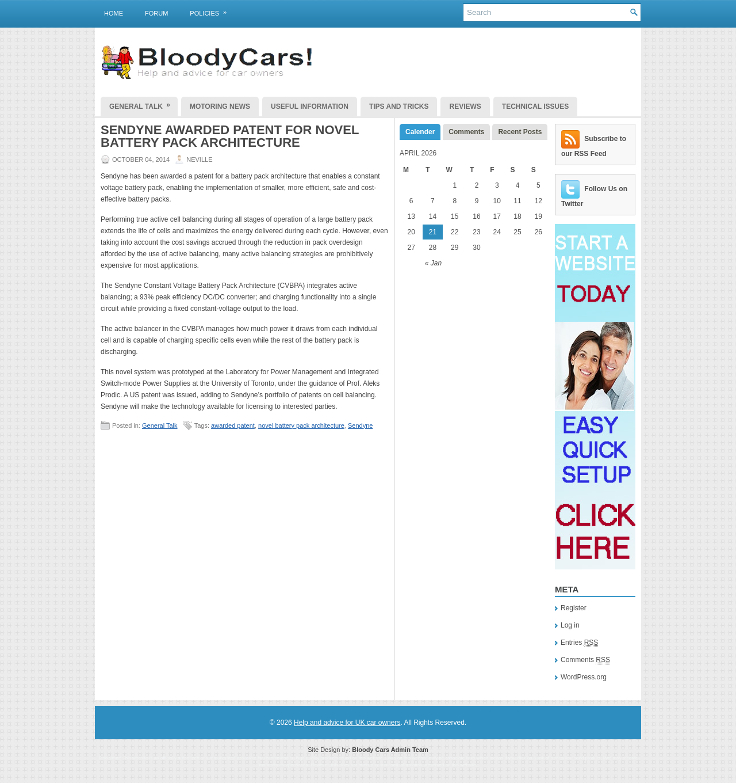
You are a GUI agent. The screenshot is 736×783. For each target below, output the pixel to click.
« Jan (433, 263)
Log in (570, 625)
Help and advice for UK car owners (347, 723)
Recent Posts (520, 132)
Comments (466, 132)
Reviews (465, 106)
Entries (579, 642)
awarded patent (233, 425)
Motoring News (220, 106)
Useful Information (309, 106)
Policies (212, 11)
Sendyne (360, 425)
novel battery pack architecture (301, 425)
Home (113, 13)
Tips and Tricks (399, 106)
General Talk (143, 104)
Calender (420, 132)
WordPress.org (584, 677)
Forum (156, 13)
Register (573, 608)
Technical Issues (535, 106)
